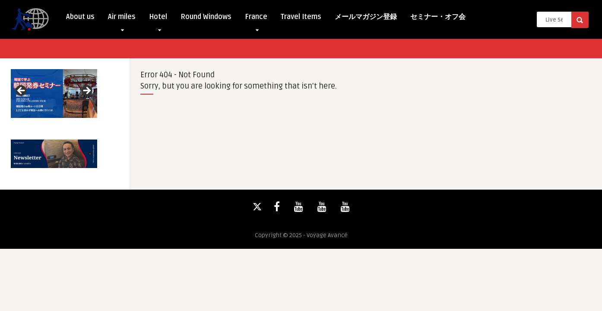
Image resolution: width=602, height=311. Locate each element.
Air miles (122, 19)
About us (80, 17)
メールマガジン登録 (366, 17)
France (256, 19)
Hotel (158, 19)
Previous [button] (21, 91)
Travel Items (301, 17)
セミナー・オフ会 (438, 17)
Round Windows (206, 17)
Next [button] (86, 91)
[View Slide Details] (54, 93)
